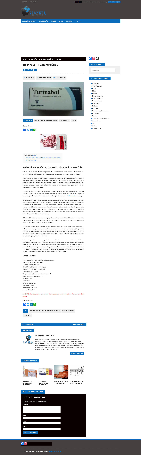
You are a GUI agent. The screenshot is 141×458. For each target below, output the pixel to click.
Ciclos (36, 122)
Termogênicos (96, 121)
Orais (75, 122)
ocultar (34, 156)
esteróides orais (69, 312)
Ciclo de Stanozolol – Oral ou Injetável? (77, 384)
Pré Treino (95, 109)
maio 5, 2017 (30, 79)
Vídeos (56, 21)
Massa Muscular (97, 99)
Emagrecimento (97, 96)
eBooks (94, 94)
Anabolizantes (97, 86)
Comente (25, 406)
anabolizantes (35, 312)
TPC (93, 124)
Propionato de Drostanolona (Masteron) (27, 385)
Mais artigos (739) (77, 355)
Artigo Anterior (29, 326)
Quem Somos (33, 2)
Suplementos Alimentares (100, 119)
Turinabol (27, 316)
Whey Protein (96, 129)
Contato (24, 2)
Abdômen (95, 84)
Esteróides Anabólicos (49, 59)
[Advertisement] (70, 40)
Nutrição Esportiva (29, 21)
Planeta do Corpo (45, 79)
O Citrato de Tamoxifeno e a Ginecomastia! (43, 385)
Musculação (45, 21)
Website (25, 430)
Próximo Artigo (78, 326)
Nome (24, 419)
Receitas (95, 116)
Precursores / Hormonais (100, 111)
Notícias (74, 21)
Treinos (94, 126)
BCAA (94, 89)
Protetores (95, 114)
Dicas (65, 21)
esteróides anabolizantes (52, 312)
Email (24, 424)
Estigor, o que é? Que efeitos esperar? (61, 384)
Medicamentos (65, 122)
